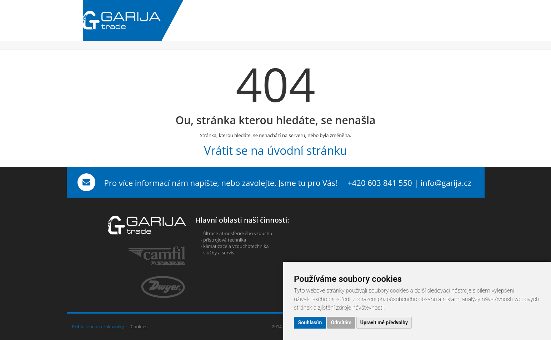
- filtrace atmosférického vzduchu (236, 233)
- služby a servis (217, 252)
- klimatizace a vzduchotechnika (235, 246)
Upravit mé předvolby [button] (384, 322)
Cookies (138, 326)
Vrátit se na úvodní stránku (275, 150)
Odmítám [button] (341, 322)
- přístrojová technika (223, 240)
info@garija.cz (445, 182)
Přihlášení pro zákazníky (98, 326)
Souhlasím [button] (310, 322)
